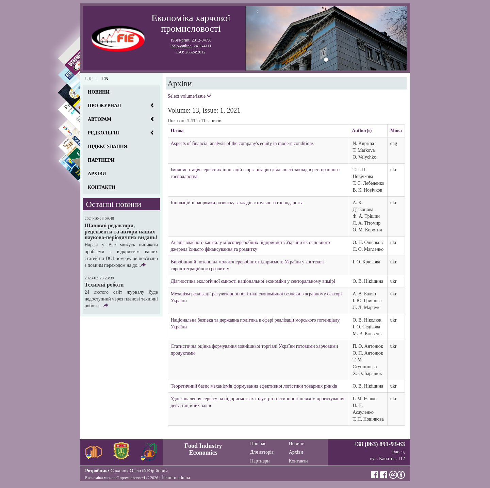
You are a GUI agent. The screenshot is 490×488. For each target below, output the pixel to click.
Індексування (107, 146)
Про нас (258, 443)
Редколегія (103, 132)
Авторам (99, 119)
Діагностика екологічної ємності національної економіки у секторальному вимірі (253, 281)
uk (88, 78)
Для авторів (262, 452)
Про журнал (104, 105)
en (105, 78)
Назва (177, 130)
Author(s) (362, 130)
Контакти (101, 187)
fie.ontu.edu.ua (176, 477)
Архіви (97, 173)
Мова (396, 130)
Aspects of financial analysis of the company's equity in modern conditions (242, 143)
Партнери (101, 160)
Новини (99, 92)
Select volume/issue (189, 96)
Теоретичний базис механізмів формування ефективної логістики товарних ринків (254, 386)
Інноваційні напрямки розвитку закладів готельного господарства (237, 202)
